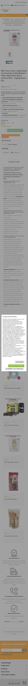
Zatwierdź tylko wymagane (14, 369)
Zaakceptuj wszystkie (16, 366)
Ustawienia (19, 362)
